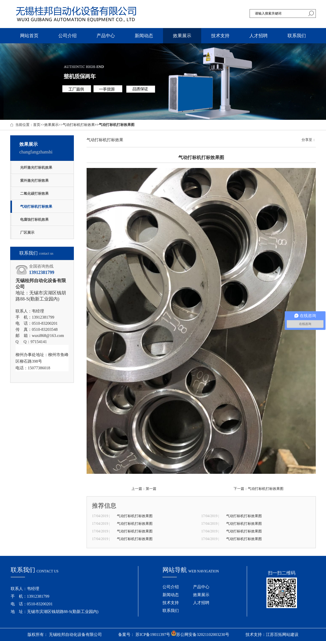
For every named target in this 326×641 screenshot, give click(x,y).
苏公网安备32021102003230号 (200, 634)
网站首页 (29, 35)
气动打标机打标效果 (79, 125)
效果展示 (182, 35)
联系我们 (297, 35)
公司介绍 (67, 35)
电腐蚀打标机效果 (34, 219)
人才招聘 (258, 35)
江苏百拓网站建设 (282, 634)
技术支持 (220, 35)
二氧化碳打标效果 (34, 193)
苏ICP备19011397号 (152, 634)
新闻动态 (144, 35)
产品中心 (106, 35)
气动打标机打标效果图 (265, 489)
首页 (36, 125)
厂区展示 (27, 232)
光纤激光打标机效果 (36, 167)
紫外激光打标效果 (34, 180)
